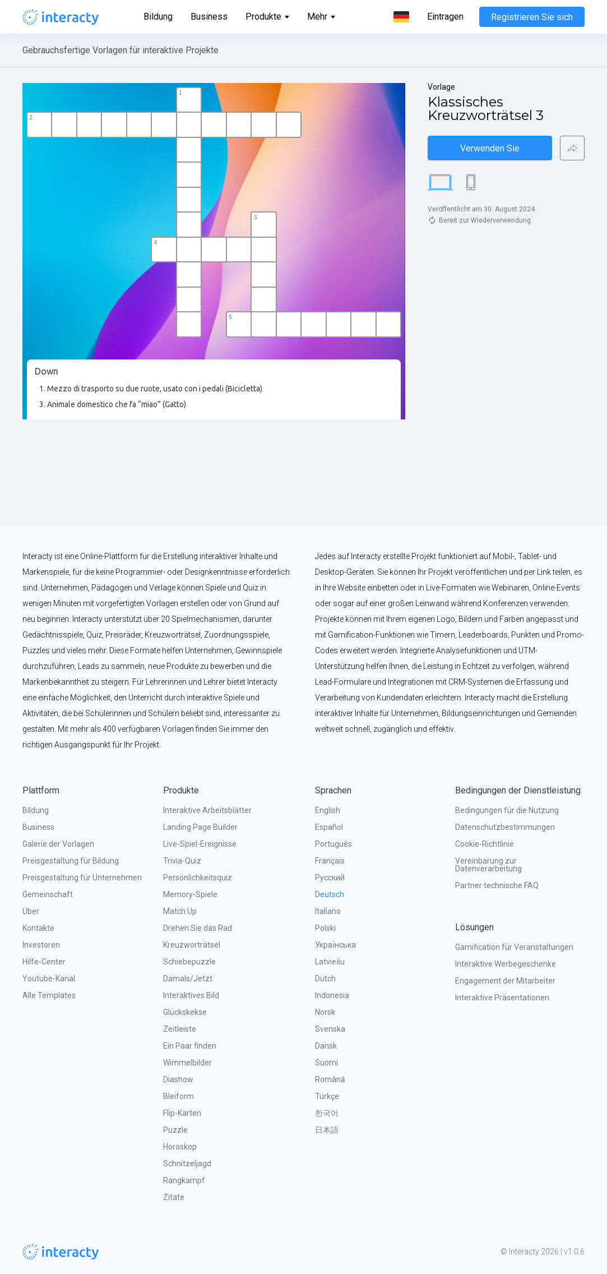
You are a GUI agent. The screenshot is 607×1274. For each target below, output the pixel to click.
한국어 (327, 1113)
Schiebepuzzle (189, 961)
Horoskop (180, 1146)
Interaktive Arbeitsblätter (207, 810)
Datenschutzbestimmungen (505, 827)
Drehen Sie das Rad (197, 928)
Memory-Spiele (190, 894)
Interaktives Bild (191, 995)
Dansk (326, 1045)
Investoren (41, 944)
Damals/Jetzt (187, 978)
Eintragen (445, 16)
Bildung (158, 16)
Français (330, 860)
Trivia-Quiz (182, 860)
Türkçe (327, 1096)
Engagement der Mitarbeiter (505, 980)
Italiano (328, 911)
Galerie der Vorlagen (58, 843)
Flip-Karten (182, 1113)
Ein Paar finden (189, 1045)
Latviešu (330, 961)
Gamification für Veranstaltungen (514, 947)
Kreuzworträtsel (191, 944)
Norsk (325, 1012)
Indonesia (332, 995)
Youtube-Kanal (48, 978)
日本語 (327, 1129)
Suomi (326, 1062)
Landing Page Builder (200, 827)
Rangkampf (184, 1180)
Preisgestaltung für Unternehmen (82, 877)
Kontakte (38, 928)
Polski (325, 928)
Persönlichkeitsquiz (197, 877)
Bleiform (178, 1096)
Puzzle (175, 1129)
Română (330, 1079)
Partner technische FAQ (497, 885)
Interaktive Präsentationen (502, 997)
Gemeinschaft (47, 894)
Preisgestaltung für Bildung (70, 860)
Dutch (325, 978)
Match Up (180, 911)
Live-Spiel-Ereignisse (200, 843)
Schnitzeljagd (187, 1163)
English (327, 810)
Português (333, 843)
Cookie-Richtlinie (484, 843)
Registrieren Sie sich (532, 17)
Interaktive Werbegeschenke (505, 963)
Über (30, 911)
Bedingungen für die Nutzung (507, 810)
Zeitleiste (179, 1028)
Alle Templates (49, 995)
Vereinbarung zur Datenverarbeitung (488, 864)
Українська (335, 944)
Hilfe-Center (44, 961)
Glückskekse (185, 1012)
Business (209, 16)
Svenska (330, 1028)
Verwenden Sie (490, 148)
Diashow (178, 1079)
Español (329, 827)
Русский (330, 877)
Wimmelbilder (187, 1062)
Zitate (173, 1197)
